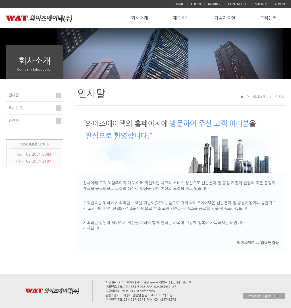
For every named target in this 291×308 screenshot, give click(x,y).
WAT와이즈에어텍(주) (39, 18)
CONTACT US (238, 4)
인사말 (14, 95)
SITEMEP (261, 4)
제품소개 (181, 18)
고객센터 (268, 18)
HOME (179, 4)
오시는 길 (16, 108)
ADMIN (280, 4)
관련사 (14, 120)
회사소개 (139, 18)
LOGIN (196, 4)
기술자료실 (224, 18)
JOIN (214, 4)
